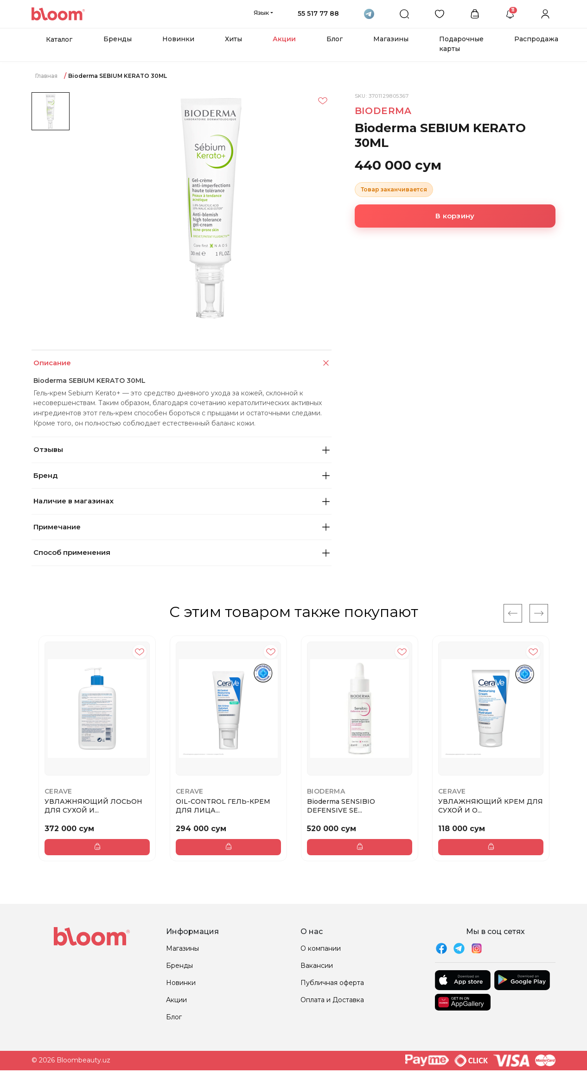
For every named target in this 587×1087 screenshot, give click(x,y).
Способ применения (181, 552)
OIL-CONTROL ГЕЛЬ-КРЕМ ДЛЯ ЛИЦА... (223, 805)
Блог (334, 39)
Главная (46, 75)
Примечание (181, 526)
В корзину (454, 215)
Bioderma (383, 110)
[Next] (539, 613)
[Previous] (513, 613)
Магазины (390, 39)
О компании (320, 948)
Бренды (117, 39)
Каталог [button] (59, 39)
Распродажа (536, 39)
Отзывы (181, 449)
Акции (284, 39)
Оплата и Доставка (332, 1000)
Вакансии (316, 965)
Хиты (233, 39)
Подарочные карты (461, 44)
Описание (182, 363)
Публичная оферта (332, 983)
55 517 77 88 (318, 13)
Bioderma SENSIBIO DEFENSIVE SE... (341, 805)
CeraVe (58, 791)
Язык (261, 12)
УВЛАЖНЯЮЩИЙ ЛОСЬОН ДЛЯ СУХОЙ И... (93, 805)
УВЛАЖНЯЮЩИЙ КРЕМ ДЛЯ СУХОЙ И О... (490, 805)
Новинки (178, 39)
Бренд (181, 475)
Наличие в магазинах (181, 500)
